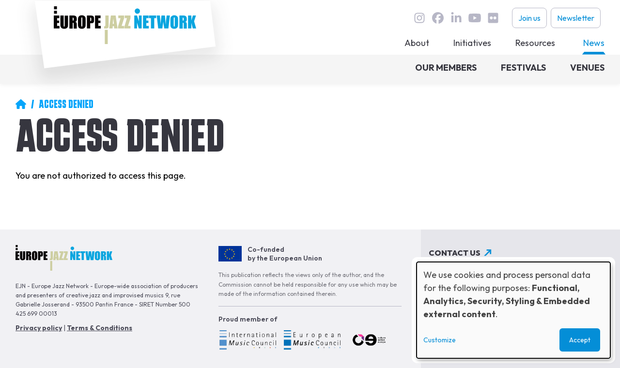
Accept (579, 340)
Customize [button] (439, 340)
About (416, 42)
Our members (446, 67)
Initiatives (472, 42)
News (593, 42)
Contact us (454, 253)
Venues (587, 67)
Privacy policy (39, 327)
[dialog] (513, 310)
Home (21, 104)
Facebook (438, 18)
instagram (419, 18)
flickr (493, 18)
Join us (529, 18)
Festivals (523, 67)
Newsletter (575, 18)
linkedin (456, 18)
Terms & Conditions (99, 327)
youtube (474, 18)
